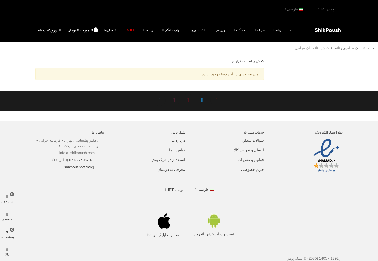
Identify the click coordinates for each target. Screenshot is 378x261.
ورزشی (220, 30)
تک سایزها (110, 30)
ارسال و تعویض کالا (249, 150)
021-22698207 (81, 160)
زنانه (278, 30)
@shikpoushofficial (79, 167)
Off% (130, 30)
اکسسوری (198, 30)
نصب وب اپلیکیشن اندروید (214, 234)
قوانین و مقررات (251, 160)
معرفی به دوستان (171, 169)
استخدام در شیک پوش (168, 160)
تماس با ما (177, 150)
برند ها (149, 30)
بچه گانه (241, 30)
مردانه (261, 30)
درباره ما (178, 140)
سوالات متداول (252, 140)
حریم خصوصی (252, 169)
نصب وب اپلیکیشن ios (164, 235)
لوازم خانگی (172, 30)
